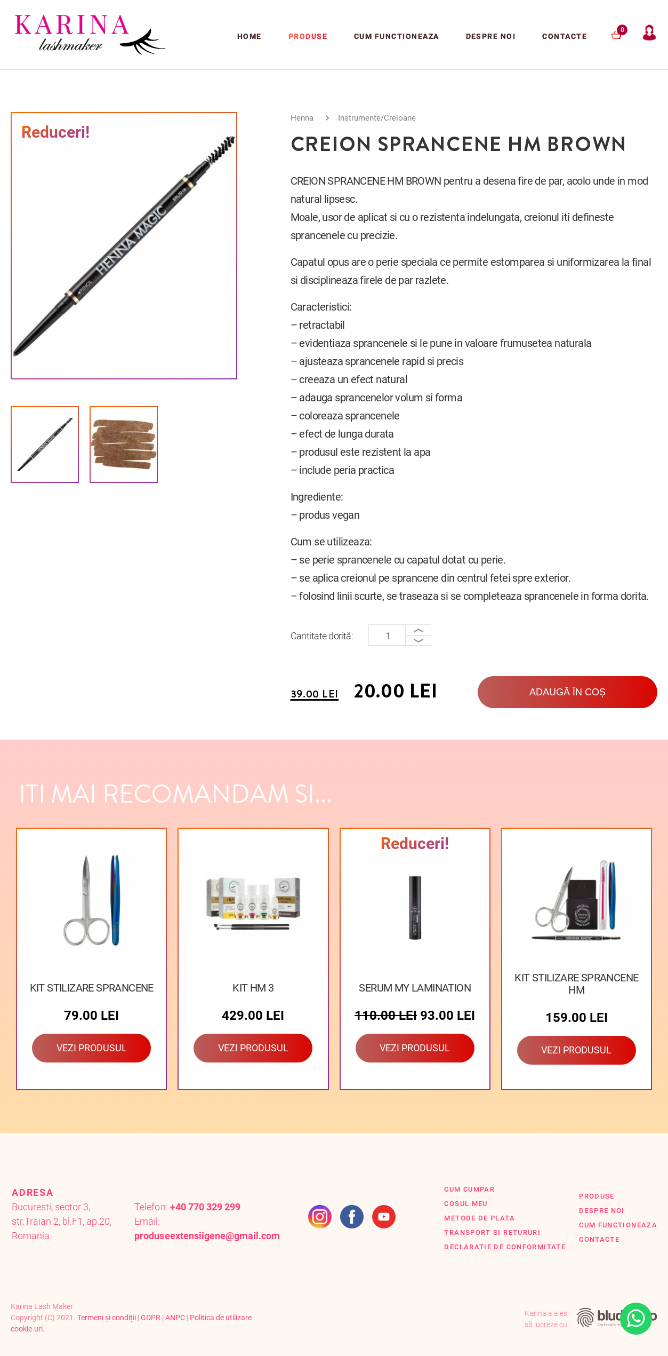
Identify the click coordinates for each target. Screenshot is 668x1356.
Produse (307, 36)
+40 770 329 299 (205, 1206)
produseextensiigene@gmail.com (207, 1235)
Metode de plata (479, 1218)
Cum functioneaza (396, 36)
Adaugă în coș (567, 692)
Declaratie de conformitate (505, 1247)
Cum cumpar (469, 1189)
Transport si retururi (492, 1232)
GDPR (150, 1317)
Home (249, 36)
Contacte (564, 36)
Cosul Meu (465, 1204)
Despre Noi (491, 36)
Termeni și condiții (106, 1317)
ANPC (175, 1317)
